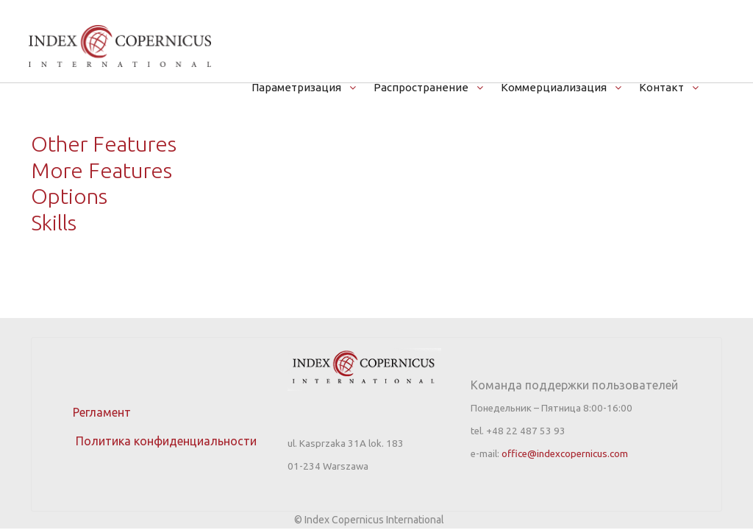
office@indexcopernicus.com (565, 453)
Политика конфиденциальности (151, 441)
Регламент (102, 412)
